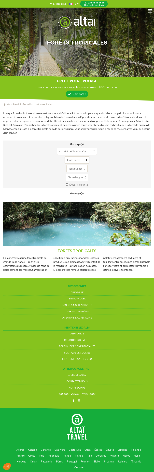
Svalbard (122, 461)
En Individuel (77, 298)
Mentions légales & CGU (77, 359)
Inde (41, 455)
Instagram (79, 400)
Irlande (67, 455)
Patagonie (46, 461)
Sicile (97, 461)
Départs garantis (78, 184)
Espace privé (59, 3)
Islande (79, 455)
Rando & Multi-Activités (77, 305)
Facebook (73, 400)
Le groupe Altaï (77, 375)
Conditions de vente (77, 340)
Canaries (46, 449)
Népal (137, 455)
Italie (89, 455)
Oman (33, 461)
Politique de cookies (77, 352)
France (21, 455)
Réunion (85, 461)
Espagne (122, 449)
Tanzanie (136, 461)
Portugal (72, 461)
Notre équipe (77, 387)
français (71, 4)
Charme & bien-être (77, 311)
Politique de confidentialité (77, 346)
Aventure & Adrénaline (77, 317)
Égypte (110, 449)
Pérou (59, 461)
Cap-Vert (60, 449)
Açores (20, 449)
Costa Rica (75, 449)
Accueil (26, 104)
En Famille (77, 292)
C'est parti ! (79, 93)
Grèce (31, 455)
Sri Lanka (108, 461)
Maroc (126, 455)
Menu (150, 10)
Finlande (136, 449)
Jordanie (101, 455)
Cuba (87, 449)
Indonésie (53, 455)
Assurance (77, 333)
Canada (32, 449)
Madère (114, 455)
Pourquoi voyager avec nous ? (77, 394)
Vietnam (79, 467)
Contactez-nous (77, 381)
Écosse (98, 449)
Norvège (21, 461)
